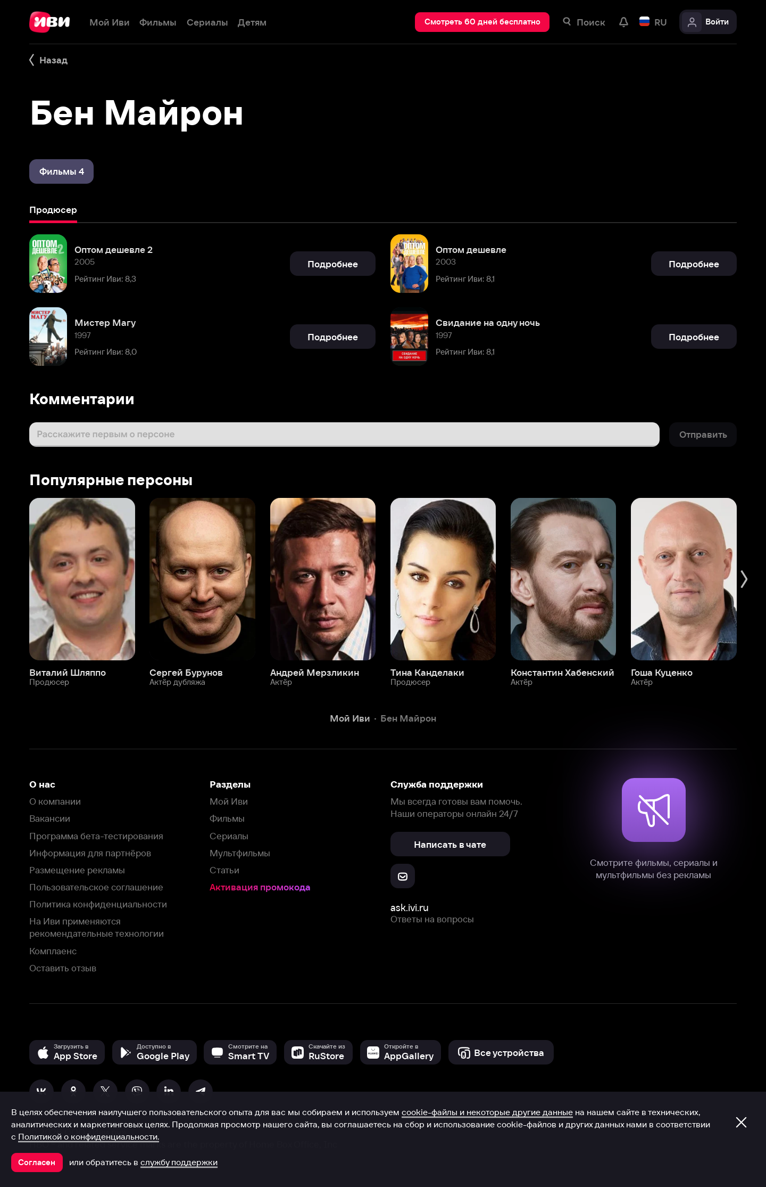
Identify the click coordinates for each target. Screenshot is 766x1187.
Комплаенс (53, 951)
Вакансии (49, 818)
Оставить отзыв (62, 968)
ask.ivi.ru (409, 907)
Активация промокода (260, 887)
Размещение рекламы (77, 870)
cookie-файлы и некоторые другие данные (487, 1112)
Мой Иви (229, 801)
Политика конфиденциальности (98, 904)
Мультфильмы (240, 853)
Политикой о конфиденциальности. (88, 1136)
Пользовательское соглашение (96, 887)
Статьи (224, 870)
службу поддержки (179, 1162)
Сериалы (229, 836)
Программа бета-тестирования (96, 836)
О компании (55, 801)
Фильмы (227, 818)
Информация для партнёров (90, 853)
